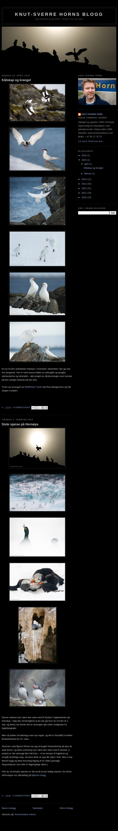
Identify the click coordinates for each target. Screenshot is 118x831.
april (86, 164)
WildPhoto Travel (33, 387)
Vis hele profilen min (90, 141)
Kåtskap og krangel (16, 80)
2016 (84, 155)
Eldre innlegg (66, 808)
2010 (84, 197)
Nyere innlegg (9, 808)
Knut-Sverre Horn (92, 114)
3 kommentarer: (21, 796)
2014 (84, 179)
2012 (84, 188)
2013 (84, 183)
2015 (84, 160)
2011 (84, 193)
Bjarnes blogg (39, 775)
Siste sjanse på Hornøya (20, 424)
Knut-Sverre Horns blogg (59, 14)
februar (88, 173)
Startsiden (38, 808)
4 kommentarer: (21, 407)
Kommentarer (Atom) (25, 814)
